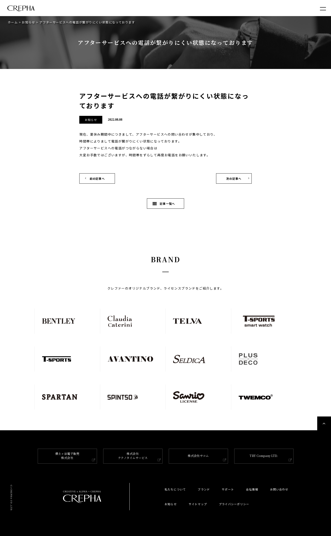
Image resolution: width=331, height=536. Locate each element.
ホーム (13, 22)
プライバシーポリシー (234, 504)
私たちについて (175, 489)
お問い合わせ (279, 489)
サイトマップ (198, 504)
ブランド (204, 489)
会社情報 (252, 489)
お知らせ (28, 22)
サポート (228, 489)
